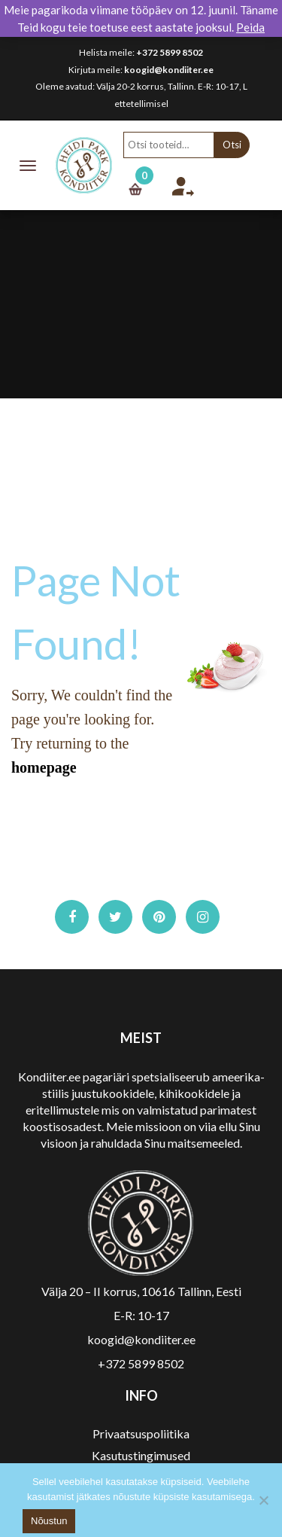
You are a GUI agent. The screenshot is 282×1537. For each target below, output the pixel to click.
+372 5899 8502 (169, 52)
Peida (250, 27)
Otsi (232, 145)
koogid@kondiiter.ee (169, 69)
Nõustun (49, 1520)
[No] (263, 1500)
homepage (44, 767)
